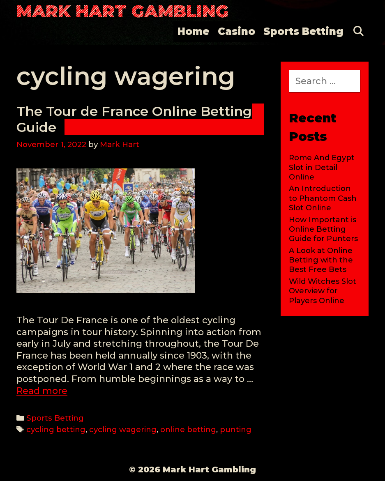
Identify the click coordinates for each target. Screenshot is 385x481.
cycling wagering (123, 429)
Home (194, 31)
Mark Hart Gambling (122, 11)
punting (235, 429)
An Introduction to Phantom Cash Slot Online (323, 198)
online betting (188, 429)
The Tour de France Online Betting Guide (134, 119)
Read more (41, 390)
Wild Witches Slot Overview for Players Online (322, 291)
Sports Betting (303, 31)
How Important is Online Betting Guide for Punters (323, 229)
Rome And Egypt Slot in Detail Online (322, 167)
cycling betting (55, 429)
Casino (236, 31)
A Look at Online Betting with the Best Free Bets (321, 260)
